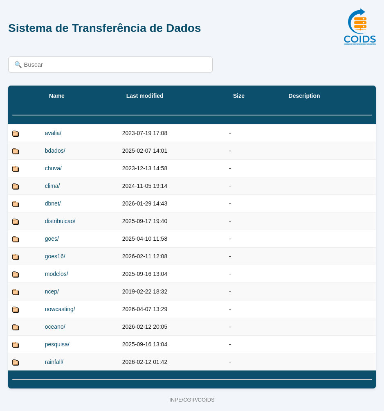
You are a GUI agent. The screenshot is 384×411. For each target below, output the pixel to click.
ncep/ (52, 291)
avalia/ (53, 133)
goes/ (52, 238)
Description (304, 96)
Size (239, 96)
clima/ (52, 186)
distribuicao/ (60, 221)
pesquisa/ (57, 344)
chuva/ (53, 168)
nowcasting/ (60, 309)
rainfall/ (54, 362)
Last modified (145, 96)
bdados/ (55, 150)
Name (57, 96)
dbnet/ (53, 203)
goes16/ (55, 256)
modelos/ (56, 274)
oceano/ (55, 326)
